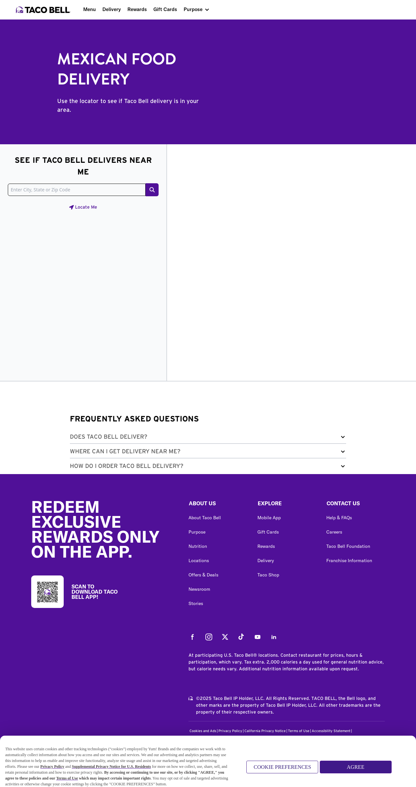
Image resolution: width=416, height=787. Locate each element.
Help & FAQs (339, 518)
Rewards (137, 9)
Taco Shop (268, 575)
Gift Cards (165, 9)
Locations (198, 560)
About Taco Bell (204, 518)
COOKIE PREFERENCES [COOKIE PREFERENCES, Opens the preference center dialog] (282, 768)
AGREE (355, 768)
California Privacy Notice (265, 731)
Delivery (111, 9)
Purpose (193, 9)
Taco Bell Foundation (348, 546)
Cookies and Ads (202, 731)
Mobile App (269, 518)
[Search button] (152, 189)
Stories (195, 603)
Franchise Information (349, 560)
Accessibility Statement (331, 731)
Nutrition (197, 546)
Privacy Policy (230, 731)
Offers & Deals (203, 575)
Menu (89, 9)
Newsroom (199, 589)
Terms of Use (298, 731)
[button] (208, 438)
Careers (334, 532)
